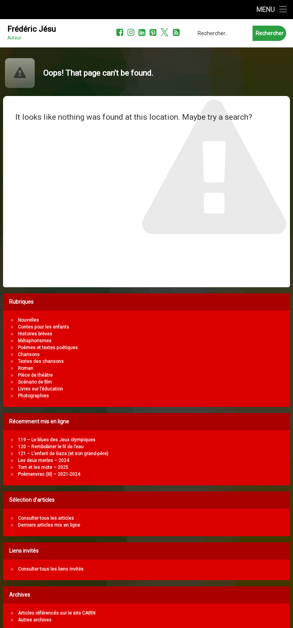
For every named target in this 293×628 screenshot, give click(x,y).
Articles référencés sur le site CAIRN (128, 613)
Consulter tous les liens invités (123, 569)
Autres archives (107, 620)
